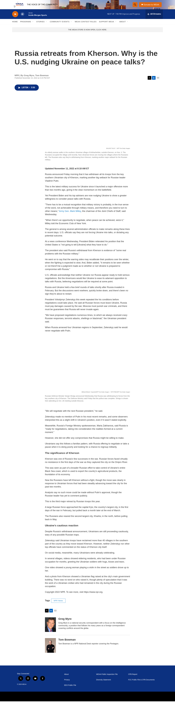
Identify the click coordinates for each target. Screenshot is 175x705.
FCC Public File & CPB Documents (141, 683)
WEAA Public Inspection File (107, 678)
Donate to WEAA (152, 6)
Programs (25, 25)
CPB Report (132, 678)
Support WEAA (106, 25)
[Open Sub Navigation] (33, 25)
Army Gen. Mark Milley (70, 214)
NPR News (58, 604)
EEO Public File (70, 689)
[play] (15, 17)
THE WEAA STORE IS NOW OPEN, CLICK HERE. (87, 33)
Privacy (67, 683)
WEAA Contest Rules (86, 25)
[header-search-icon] (135, 6)
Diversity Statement (103, 683)
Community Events (60, 25)
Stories (40, 25)
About (122, 25)
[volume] (22, 17)
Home (15, 25)
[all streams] (154, 17)
